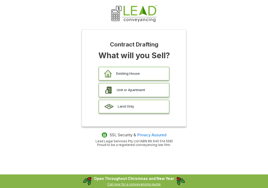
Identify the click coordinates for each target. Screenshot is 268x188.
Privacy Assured (151, 134)
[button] (134, 73)
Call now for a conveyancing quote (134, 184)
